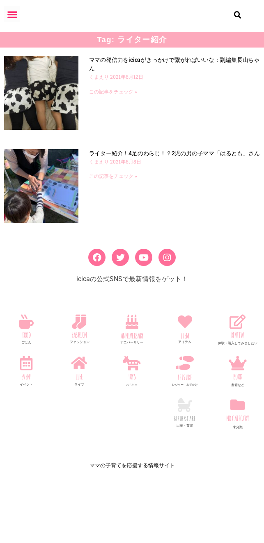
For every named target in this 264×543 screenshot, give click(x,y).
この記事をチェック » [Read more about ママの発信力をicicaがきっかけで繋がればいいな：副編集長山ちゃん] (113, 102)
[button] (12, 14)
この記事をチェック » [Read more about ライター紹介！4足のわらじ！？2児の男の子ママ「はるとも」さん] (113, 186)
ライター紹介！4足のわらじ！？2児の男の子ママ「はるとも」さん (174, 163)
